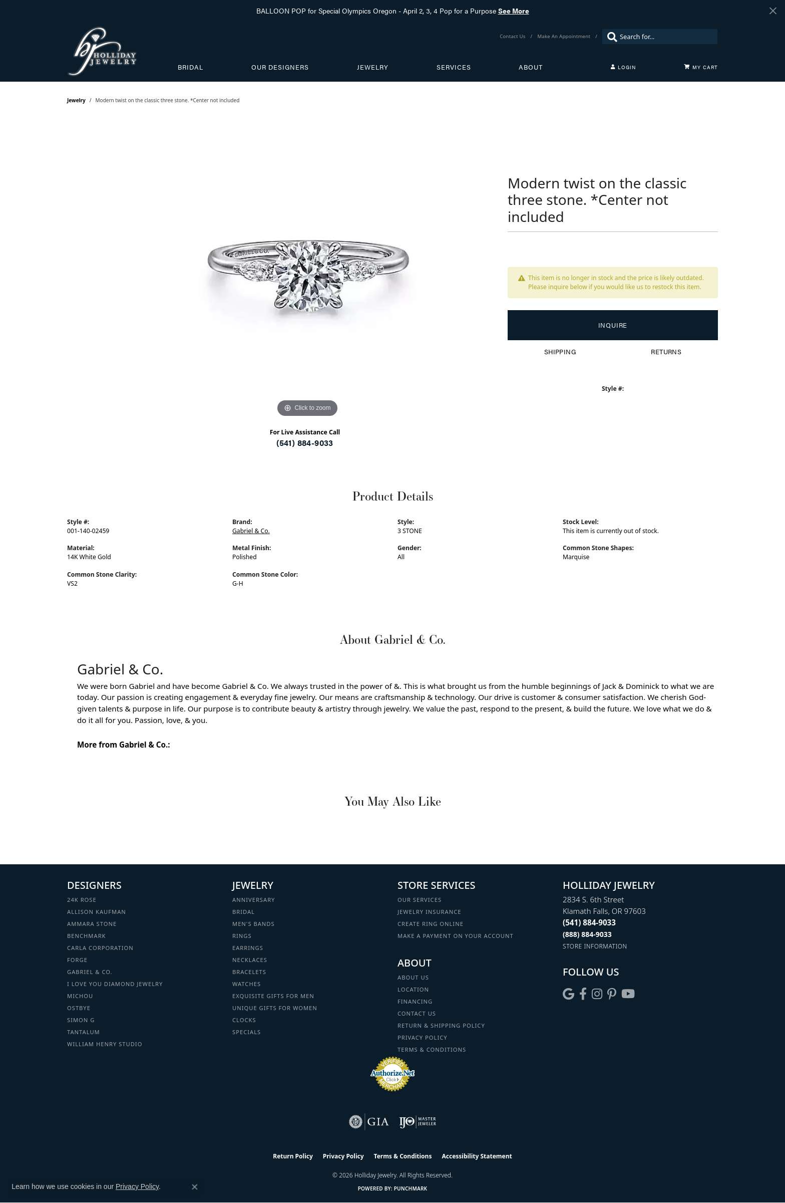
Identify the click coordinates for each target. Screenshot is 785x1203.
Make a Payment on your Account (456, 935)
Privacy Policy (423, 1037)
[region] (307, 269)
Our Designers (280, 67)
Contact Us (417, 1013)
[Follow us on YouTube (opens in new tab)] (628, 994)
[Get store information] (595, 946)
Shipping (560, 351)
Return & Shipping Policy (441, 1025)
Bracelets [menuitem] (249, 972)
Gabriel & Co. (251, 531)
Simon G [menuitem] (81, 1020)
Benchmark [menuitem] (86, 935)
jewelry (76, 100)
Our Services (420, 899)
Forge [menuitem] (77, 960)
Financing (415, 1001)
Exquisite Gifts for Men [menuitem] (273, 996)
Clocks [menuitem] (244, 1020)
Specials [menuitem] (246, 1032)
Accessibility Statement (477, 1156)
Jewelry (372, 67)
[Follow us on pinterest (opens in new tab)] (611, 994)
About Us (413, 977)
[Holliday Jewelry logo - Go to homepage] (122, 51)
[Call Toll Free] (587, 934)
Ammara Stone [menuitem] (92, 923)
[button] (623, 67)
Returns (666, 351)
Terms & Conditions (432, 1049)
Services (454, 67)
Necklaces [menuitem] (249, 960)
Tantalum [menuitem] (83, 1032)
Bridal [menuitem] (243, 911)
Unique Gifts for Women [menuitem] (274, 1008)
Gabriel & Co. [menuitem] (90, 972)
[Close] (772, 11)
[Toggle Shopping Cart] (701, 67)
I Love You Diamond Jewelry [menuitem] (115, 984)
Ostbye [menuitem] (79, 1008)
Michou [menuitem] (80, 996)
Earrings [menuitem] (247, 947)
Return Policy (293, 1156)
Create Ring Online (431, 923)
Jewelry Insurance (429, 911)
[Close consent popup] (195, 1187)
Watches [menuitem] (246, 984)
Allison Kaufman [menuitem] (96, 911)
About (531, 67)
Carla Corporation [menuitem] (100, 947)
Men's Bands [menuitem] (253, 923)
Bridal (190, 67)
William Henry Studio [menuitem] (104, 1044)
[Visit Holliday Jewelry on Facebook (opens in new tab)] (583, 994)
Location (413, 989)
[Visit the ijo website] (418, 1121)
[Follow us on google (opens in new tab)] (568, 994)
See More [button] (513, 11)
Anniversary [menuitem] (253, 899)
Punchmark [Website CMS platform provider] (411, 1188)
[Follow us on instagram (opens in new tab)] (597, 994)
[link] (513, 36)
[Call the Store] (589, 922)
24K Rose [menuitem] (82, 899)
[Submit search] (609, 36)
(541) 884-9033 (304, 442)
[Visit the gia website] (369, 1121)
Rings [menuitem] (242, 935)
